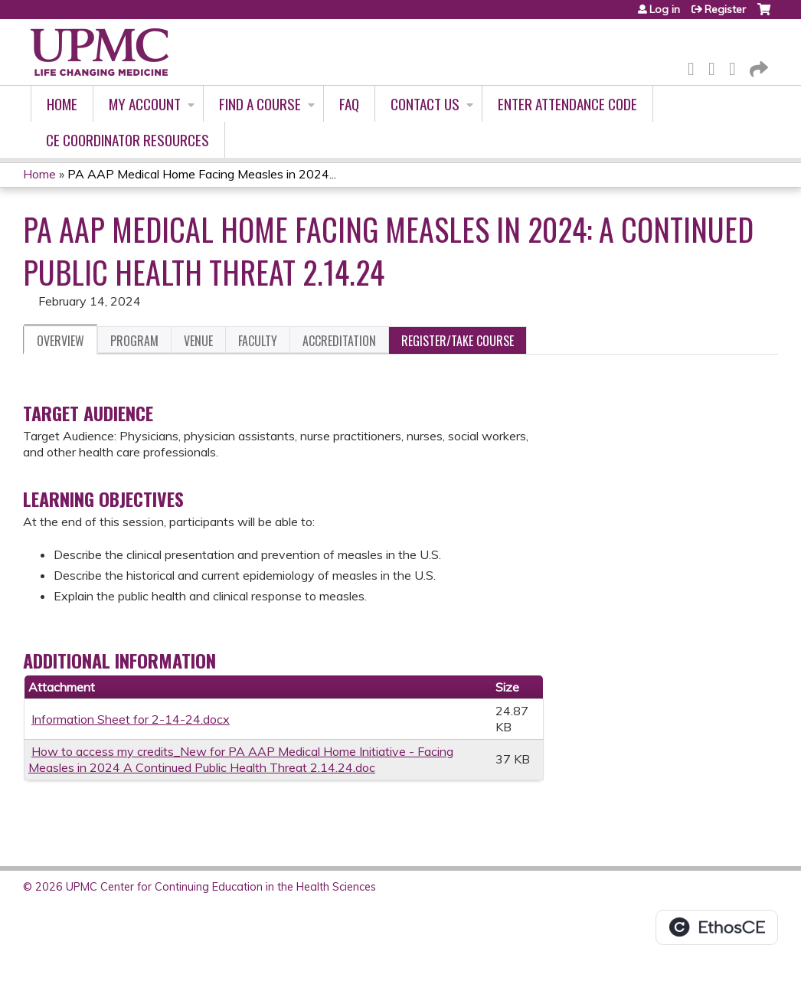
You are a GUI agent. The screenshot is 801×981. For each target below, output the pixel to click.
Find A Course (260, 104)
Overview (60, 341)
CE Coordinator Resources (127, 140)
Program (134, 341)
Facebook (695, 66)
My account (145, 104)
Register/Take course (457, 341)
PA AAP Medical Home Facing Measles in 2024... (201, 173)
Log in (664, 9)
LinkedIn (736, 66)
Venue (198, 341)
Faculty (257, 341)
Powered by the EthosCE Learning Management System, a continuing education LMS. (717, 927)
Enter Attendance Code (567, 104)
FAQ (349, 104)
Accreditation (339, 341)
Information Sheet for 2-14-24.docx (130, 719)
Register (725, 9)
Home (62, 104)
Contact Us (425, 104)
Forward (757, 66)
